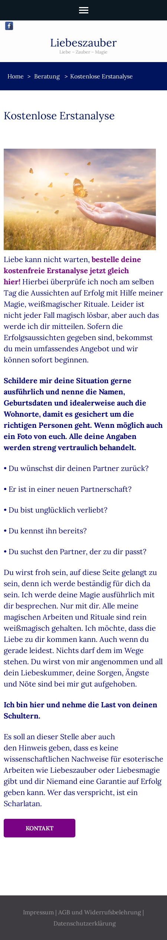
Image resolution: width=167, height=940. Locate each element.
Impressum (38, 912)
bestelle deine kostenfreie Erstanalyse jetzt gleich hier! (72, 270)
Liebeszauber (83, 42)
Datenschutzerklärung (84, 923)
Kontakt (39, 828)
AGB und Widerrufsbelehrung (99, 912)
